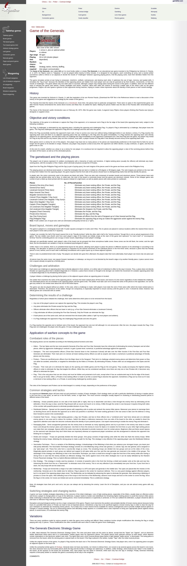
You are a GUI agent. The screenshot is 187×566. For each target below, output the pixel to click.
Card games (82, 15)
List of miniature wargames (11, 81)
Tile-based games (8, 42)
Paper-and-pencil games (11, 61)
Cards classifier (83, 18)
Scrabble (154, 8)
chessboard (73, 103)
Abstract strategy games (10, 48)
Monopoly (154, 12)
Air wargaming (7, 84)
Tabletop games (8, 35)
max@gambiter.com (119, 564)
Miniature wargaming (9, 91)
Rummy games (119, 18)
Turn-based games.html (10, 45)
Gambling (118, 12)
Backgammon (46, 15)
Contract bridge (65, 2)
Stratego (59, 547)
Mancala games (8, 58)
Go (50, 2)
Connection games (48, 18)
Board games (7, 38)
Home (33, 26)
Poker (55, 2)
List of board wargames (10, 78)
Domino (117, 8)
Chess (44, 2)
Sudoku (153, 15)
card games (6, 51)
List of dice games (120, 15)
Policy (103, 564)
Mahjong (153, 18)
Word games (7, 64)
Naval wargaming (8, 94)
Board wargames (8, 88)
